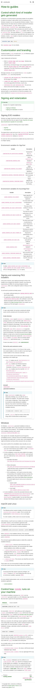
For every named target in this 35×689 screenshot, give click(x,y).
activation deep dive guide (26, 614)
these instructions (28, 477)
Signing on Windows (11, 107)
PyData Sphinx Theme (13, 685)
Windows (4, 602)
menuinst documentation (25, 334)
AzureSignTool (7, 129)
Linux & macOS (13, 602)
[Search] (30, 2)
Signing (8, 109)
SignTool (6, 127)
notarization (14, 109)
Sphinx (10, 687)
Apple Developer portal (16, 302)
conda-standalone (8, 584)
